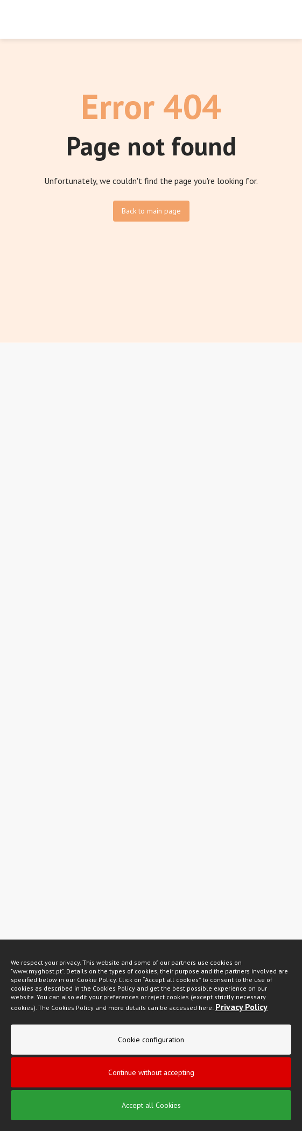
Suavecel (25, 425)
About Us (25, 523)
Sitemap (24, 637)
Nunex (21, 409)
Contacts (24, 587)
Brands (22, 539)
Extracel (24, 489)
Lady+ (20, 441)
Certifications (31, 555)
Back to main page (151, 211)
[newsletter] (284, 721)
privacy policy (132, 753)
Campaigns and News (45, 571)
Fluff (18, 473)
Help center (30, 620)
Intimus (22, 457)
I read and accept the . (85, 754)
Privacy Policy (241, 1017)
